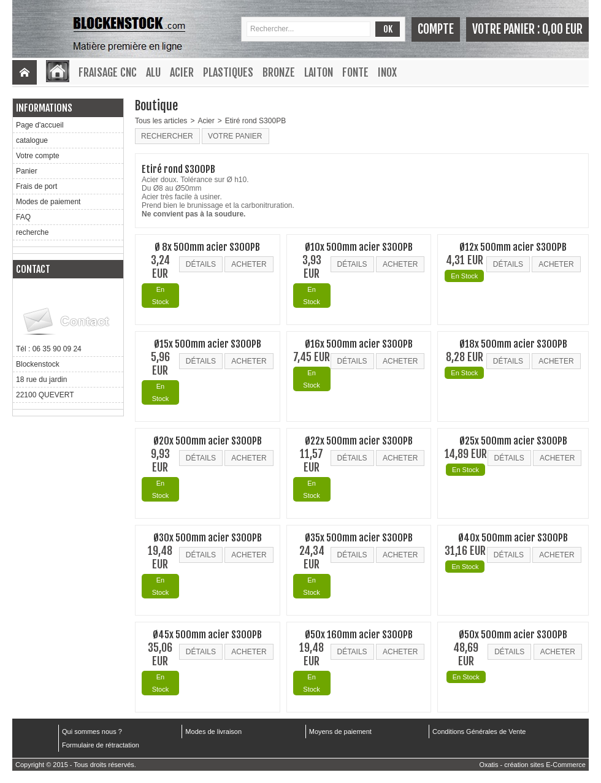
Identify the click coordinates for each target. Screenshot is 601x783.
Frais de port (36, 186)
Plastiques (228, 72)
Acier (182, 72)
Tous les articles (161, 120)
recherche (32, 232)
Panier (26, 171)
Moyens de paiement (340, 731)
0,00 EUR (562, 29)
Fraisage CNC (107, 72)
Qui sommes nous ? (92, 731)
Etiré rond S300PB (255, 120)
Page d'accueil (40, 125)
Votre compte (37, 155)
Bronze (278, 72)
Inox (387, 72)
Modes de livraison (213, 731)
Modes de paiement (48, 201)
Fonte (355, 72)
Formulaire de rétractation (100, 745)
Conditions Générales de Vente (479, 731)
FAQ (23, 217)
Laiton (318, 72)
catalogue (32, 140)
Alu (153, 72)
